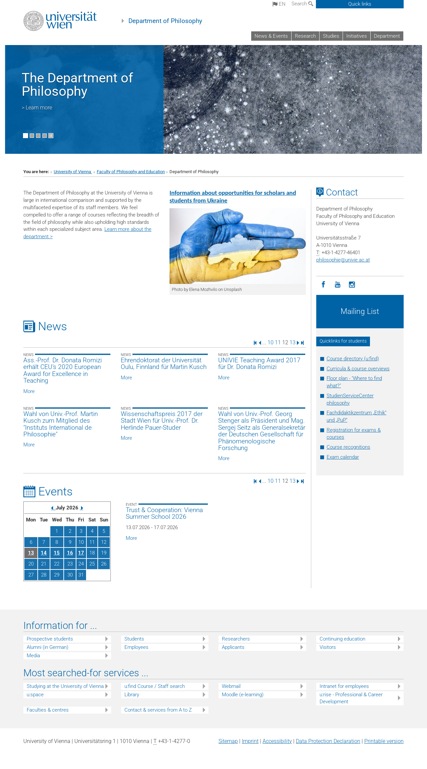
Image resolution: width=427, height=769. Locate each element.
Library (131, 695)
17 (81, 553)
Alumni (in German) (47, 647)
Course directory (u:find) (353, 359)
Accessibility (277, 741)
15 (57, 553)
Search (302, 4)
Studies (331, 36)
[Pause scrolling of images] (50, 135)
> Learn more (37, 107)
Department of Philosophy (165, 21)
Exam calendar (343, 457)
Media (33, 656)
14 (44, 553)
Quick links (359, 4)
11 (278, 342)
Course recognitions (348, 447)
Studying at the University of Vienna (65, 686)
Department (387, 36)
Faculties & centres (48, 710)
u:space (35, 695)
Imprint (250, 741)
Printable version (384, 741)
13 (293, 342)
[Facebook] (323, 285)
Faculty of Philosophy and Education (131, 171)
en (279, 4)
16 (70, 553)
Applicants (233, 647)
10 (271, 342)
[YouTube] (338, 285)
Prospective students (50, 639)
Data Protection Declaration (328, 741)
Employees (136, 647)
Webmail (231, 686)
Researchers (236, 639)
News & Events (271, 36)
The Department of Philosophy (77, 84)
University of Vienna (73, 171)
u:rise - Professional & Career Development (351, 698)
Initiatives (356, 36)
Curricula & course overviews (358, 369)
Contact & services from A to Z (158, 710)
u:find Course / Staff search (154, 686)
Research (305, 36)
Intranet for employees (344, 686)
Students (134, 639)
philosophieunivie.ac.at (343, 260)
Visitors (328, 647)
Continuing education (342, 639)
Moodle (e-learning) (243, 695)
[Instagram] (352, 285)
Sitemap (228, 741)
